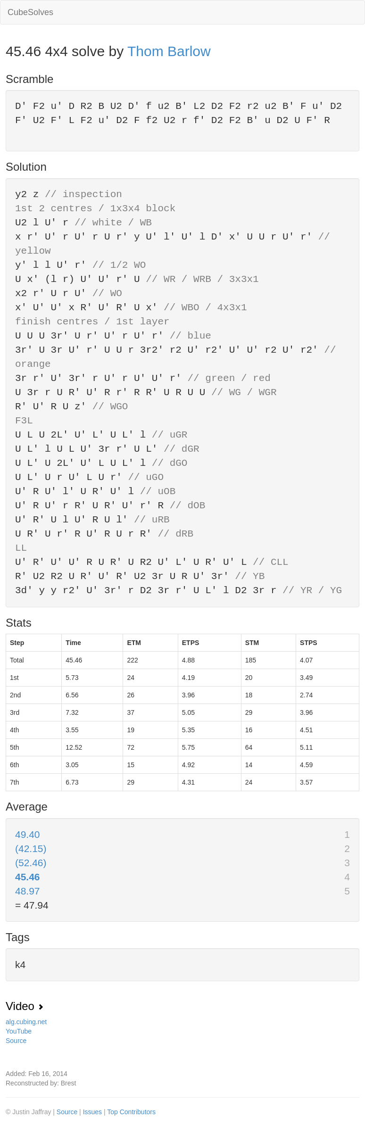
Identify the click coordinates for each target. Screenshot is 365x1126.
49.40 (27, 834)
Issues (93, 1112)
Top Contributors (131, 1112)
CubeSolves (30, 12)
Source (16, 1040)
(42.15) (31, 848)
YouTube (19, 1031)
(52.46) (31, 862)
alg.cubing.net (26, 1022)
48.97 (27, 891)
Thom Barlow (169, 51)
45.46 (27, 876)
